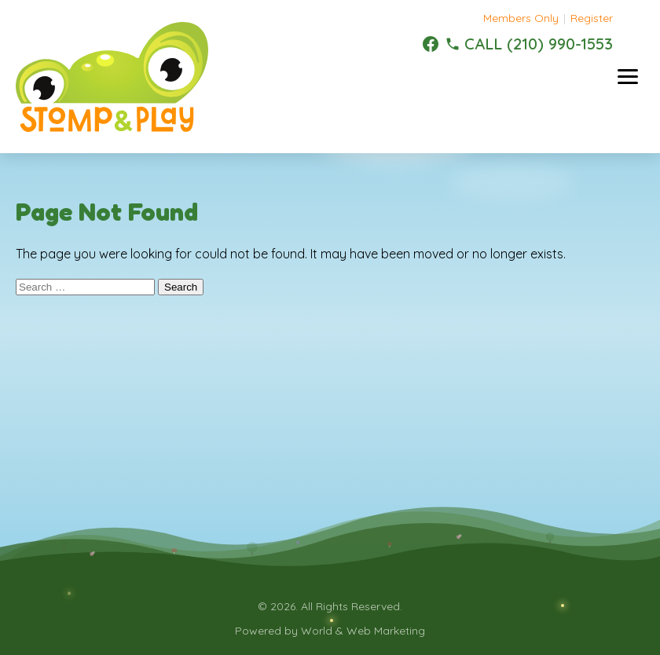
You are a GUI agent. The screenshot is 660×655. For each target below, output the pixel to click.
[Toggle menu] (627, 76)
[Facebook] (430, 44)
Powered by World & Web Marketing (330, 631)
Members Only (521, 18)
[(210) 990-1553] (529, 44)
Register (591, 18)
